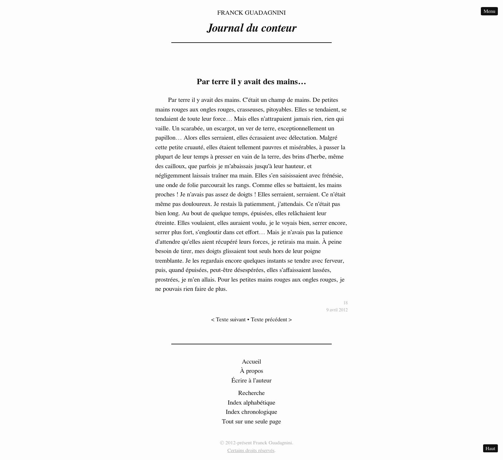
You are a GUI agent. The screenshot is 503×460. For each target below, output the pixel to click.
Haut (490, 448)
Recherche (251, 393)
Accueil (251, 361)
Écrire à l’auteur (251, 380)
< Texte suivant (228, 320)
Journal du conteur (251, 28)
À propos (251, 371)
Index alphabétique (252, 402)
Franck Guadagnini (251, 13)
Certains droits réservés (251, 450)
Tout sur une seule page (251, 421)
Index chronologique (251, 412)
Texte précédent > (271, 320)
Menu (489, 11)
